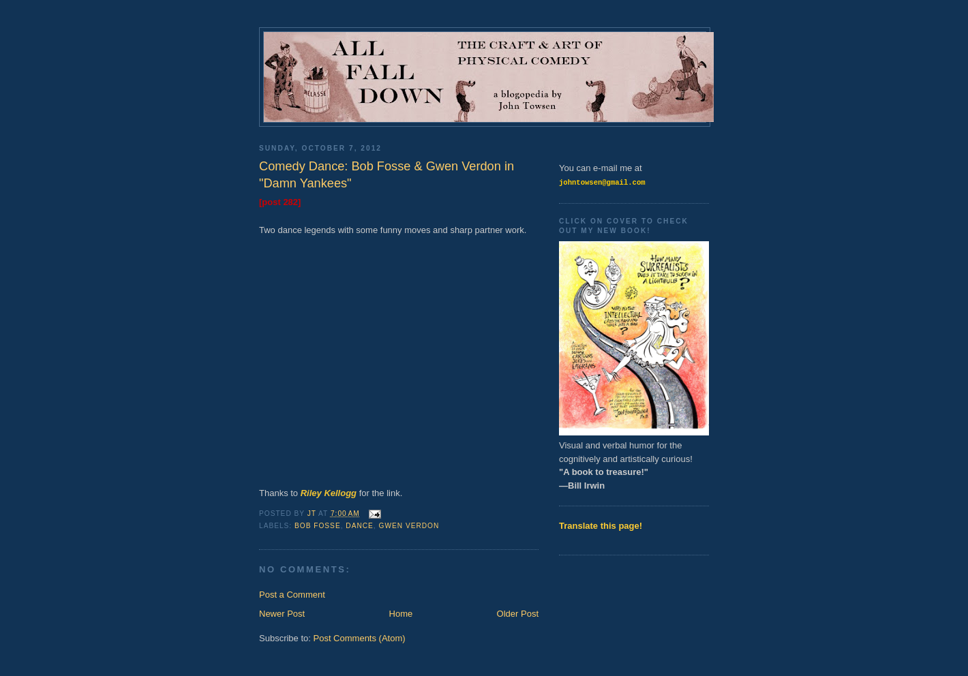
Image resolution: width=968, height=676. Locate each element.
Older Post (518, 614)
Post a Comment (292, 594)
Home (401, 614)
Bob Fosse (317, 525)
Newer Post (282, 614)
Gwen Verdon (409, 525)
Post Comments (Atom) (360, 638)
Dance (360, 525)
